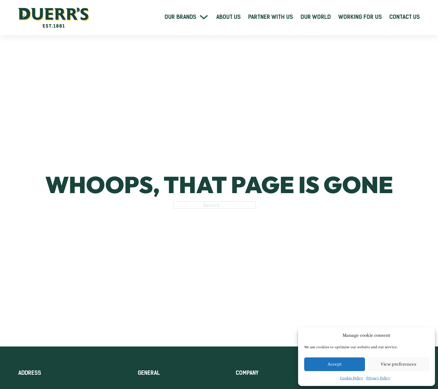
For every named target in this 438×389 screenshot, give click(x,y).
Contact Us (404, 17)
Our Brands (180, 17)
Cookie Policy (351, 378)
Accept (335, 364)
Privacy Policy (378, 378)
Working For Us (360, 17)
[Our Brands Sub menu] (204, 17)
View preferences (398, 364)
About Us (228, 17)
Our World (316, 17)
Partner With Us (270, 17)
